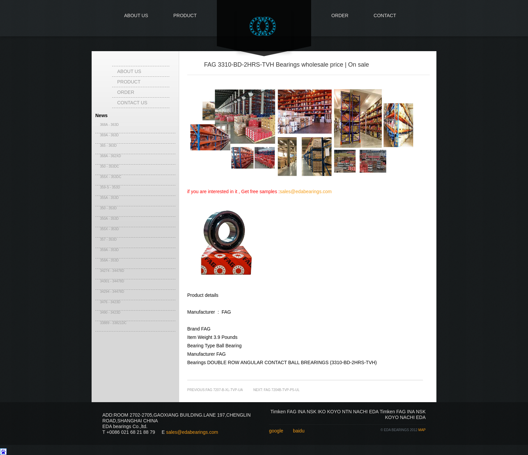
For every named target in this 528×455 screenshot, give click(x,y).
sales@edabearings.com (306, 191)
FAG (291, 411)
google (276, 430)
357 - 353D (106, 239)
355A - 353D (107, 198)
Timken (278, 411)
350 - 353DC (107, 166)
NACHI (360, 411)
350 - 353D (106, 208)
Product (185, 15)
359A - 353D (107, 250)
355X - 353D (107, 229)
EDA (373, 411)
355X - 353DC (108, 177)
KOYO (333, 411)
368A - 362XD (108, 156)
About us (136, 15)
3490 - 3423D (108, 312)
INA (301, 411)
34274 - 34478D (109, 271)
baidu (298, 430)
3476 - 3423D (108, 302)
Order (340, 15)
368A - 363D (107, 125)
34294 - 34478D (109, 291)
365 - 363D (106, 145)
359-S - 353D (107, 187)
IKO (322, 411)
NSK (312, 411)
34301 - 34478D (109, 281)
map (422, 430)
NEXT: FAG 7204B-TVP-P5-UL (276, 390)
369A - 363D (107, 135)
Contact (385, 15)
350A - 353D (107, 218)
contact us (132, 102)
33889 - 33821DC (111, 323)
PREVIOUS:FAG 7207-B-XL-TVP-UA (215, 390)
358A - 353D (107, 260)
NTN (347, 411)
